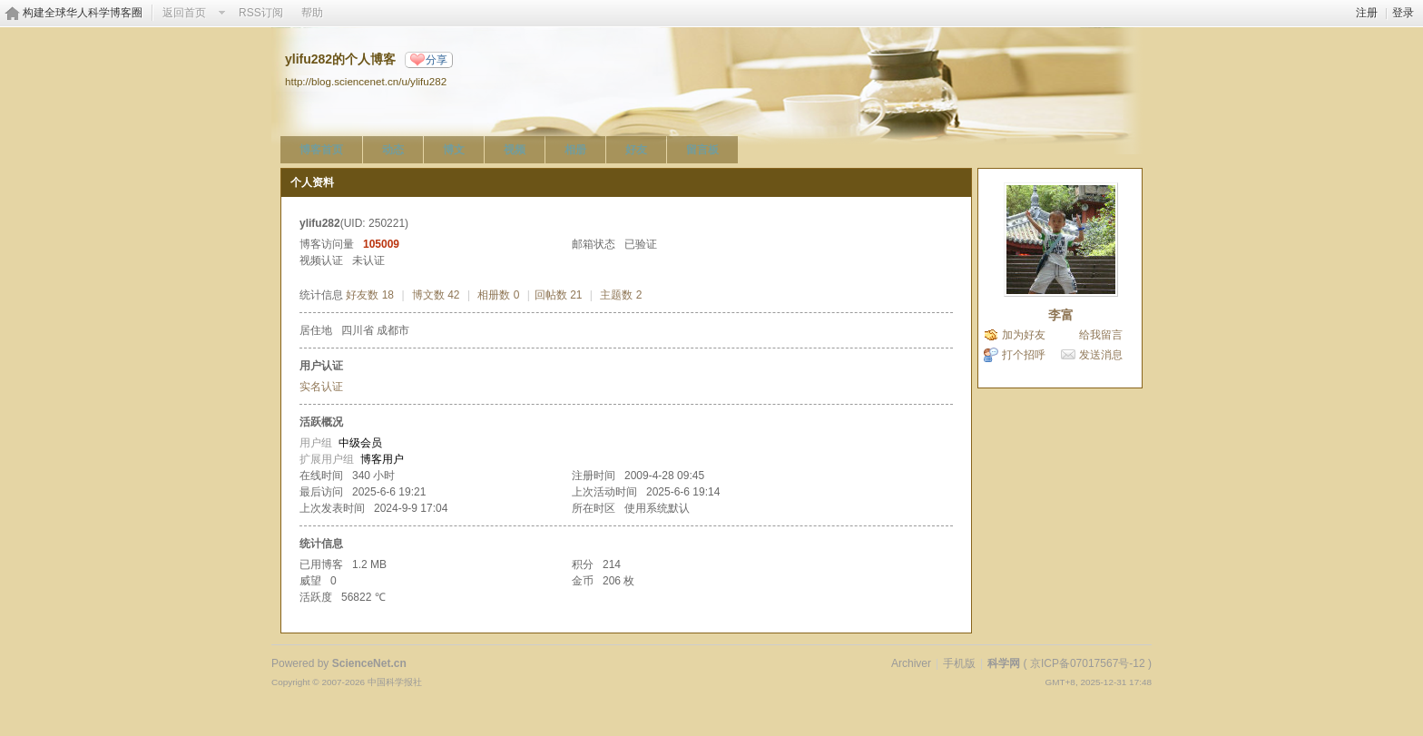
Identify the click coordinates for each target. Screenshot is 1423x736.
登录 (1403, 12)
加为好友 (1023, 335)
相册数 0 (498, 295)
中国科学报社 (395, 682)
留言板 (702, 149)
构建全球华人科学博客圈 (82, 12)
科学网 (1003, 663)
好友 (636, 149)
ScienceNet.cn (369, 663)
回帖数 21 (559, 295)
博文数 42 (436, 295)
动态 (393, 149)
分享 (436, 60)
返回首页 (184, 12)
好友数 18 (370, 295)
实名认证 (321, 386)
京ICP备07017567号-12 (1087, 663)
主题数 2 (621, 295)
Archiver (911, 663)
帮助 (312, 12)
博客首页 (321, 149)
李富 (1061, 315)
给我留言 (1101, 335)
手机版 (959, 663)
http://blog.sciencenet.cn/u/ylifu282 (366, 81)
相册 (575, 149)
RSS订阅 (261, 12)
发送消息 (1101, 354)
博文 (454, 149)
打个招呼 (1023, 354)
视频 (514, 149)
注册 (1367, 12)
